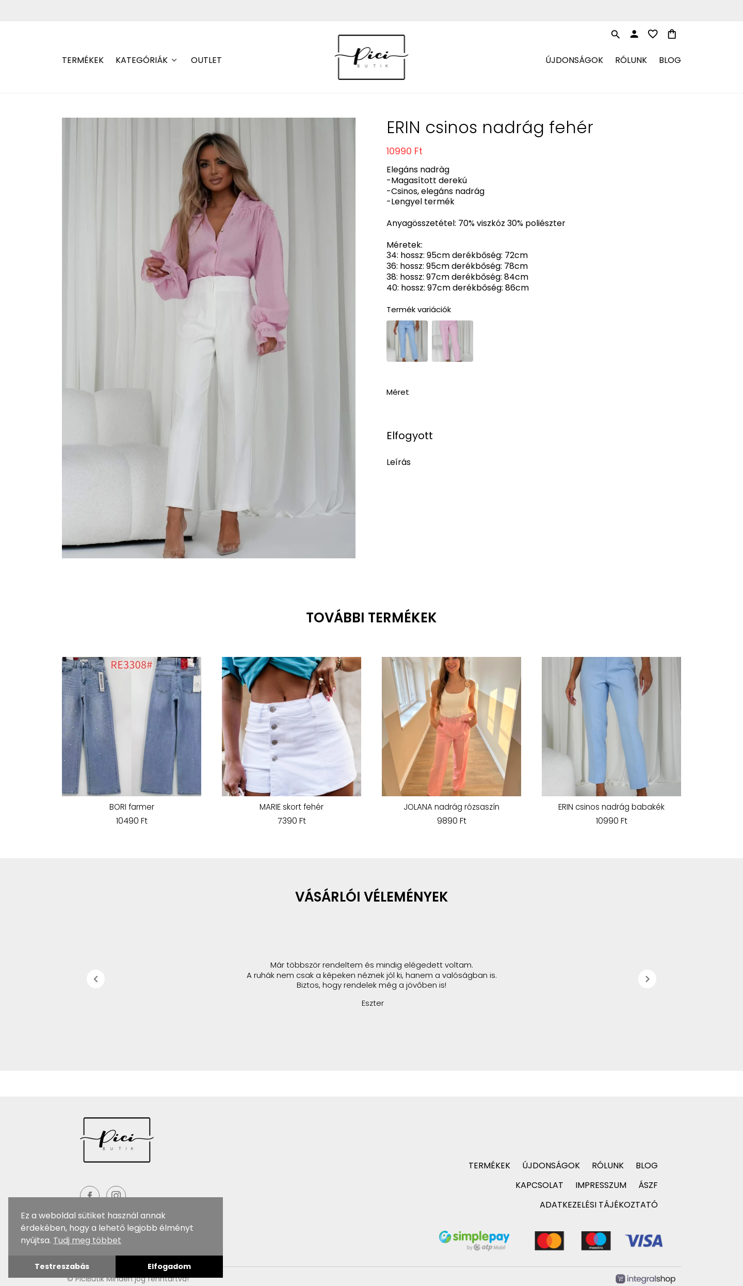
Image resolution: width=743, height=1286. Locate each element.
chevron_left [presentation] (96, 979)
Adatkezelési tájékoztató (599, 1205)
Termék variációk (418, 309)
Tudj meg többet (87, 1240)
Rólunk (631, 60)
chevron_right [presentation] (647, 979)
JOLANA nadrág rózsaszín (451, 807)
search (615, 34)
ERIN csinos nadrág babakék (611, 807)
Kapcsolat (539, 1185)
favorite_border (652, 34)
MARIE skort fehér (292, 807)
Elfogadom (169, 1266)
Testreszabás (62, 1266)
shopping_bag (671, 34)
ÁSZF (648, 1185)
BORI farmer (131, 807)
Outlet (206, 60)
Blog (670, 60)
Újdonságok (574, 60)
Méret (397, 392)
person (634, 34)
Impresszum (600, 1185)
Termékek (83, 60)
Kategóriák (142, 60)
